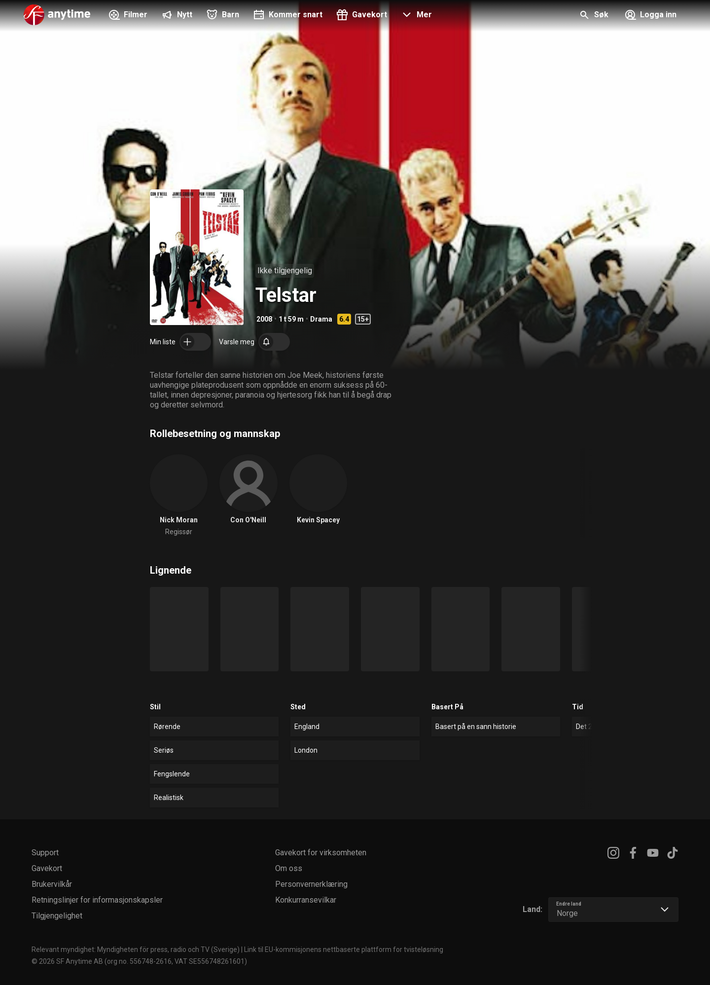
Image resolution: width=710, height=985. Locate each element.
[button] (415, 16)
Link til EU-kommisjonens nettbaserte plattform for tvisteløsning (343, 949)
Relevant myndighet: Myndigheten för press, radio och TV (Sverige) (136, 949)
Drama (321, 319)
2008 (264, 319)
